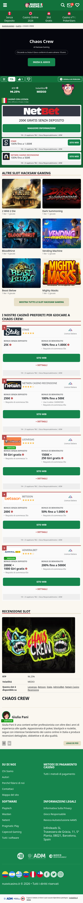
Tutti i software (10, 837)
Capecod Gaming (12, 831)
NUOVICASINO (8, 26)
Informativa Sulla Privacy (58, 808)
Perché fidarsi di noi (13, 783)
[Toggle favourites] (77, 5)
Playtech (7, 808)
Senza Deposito (9, 19)
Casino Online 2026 (30, 19)
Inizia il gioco (41, 62)
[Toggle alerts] (63, 5)
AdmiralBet (58, 687)
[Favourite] (29, 79)
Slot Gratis (48, 19)
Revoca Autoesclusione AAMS (60, 820)
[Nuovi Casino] (33, 5)
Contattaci (8, 789)
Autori (5, 777)
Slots (18, 26)
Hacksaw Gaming (43, 47)
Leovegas (32, 687)
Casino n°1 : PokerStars (69, 19)
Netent (6, 820)
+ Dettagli (41, 365)
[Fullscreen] (4, 79)
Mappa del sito (10, 794)
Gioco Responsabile (55, 814)
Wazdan (6, 814)
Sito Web (74, 142)
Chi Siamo (7, 771)
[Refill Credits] (11, 79)
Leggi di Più (72, 743)
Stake (49, 687)
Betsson (42, 687)
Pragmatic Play (10, 826)
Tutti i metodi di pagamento (59, 774)
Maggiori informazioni (41, 128)
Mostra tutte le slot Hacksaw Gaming (41, 302)
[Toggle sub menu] (5, 5)
